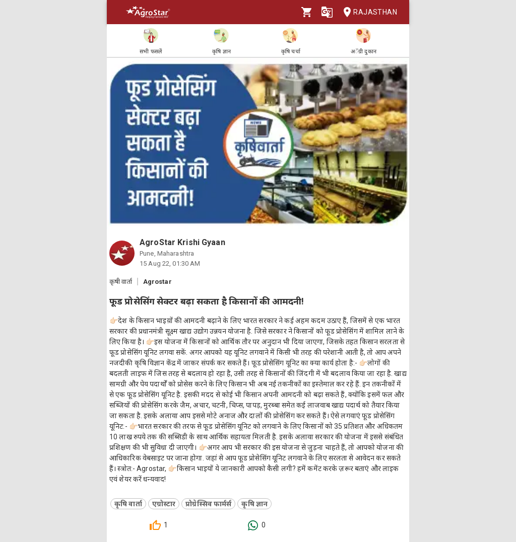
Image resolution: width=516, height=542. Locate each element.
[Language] (327, 12)
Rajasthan (367, 12)
